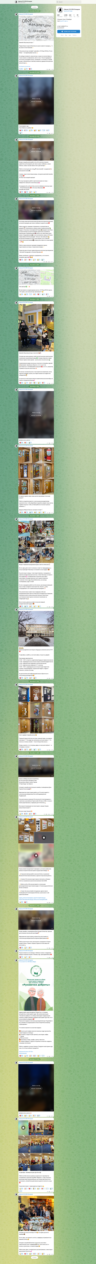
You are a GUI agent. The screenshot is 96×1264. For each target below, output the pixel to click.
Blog (66, 35)
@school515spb (68, 11)
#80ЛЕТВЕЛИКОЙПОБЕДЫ (26, 899)
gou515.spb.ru (64, 21)
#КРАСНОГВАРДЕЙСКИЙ (40, 899)
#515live (31, 1051)
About (62, 35)
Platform (74, 35)
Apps (70, 35)
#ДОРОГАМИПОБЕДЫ (40, 898)
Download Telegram (68, 31)
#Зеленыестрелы (23, 1051)
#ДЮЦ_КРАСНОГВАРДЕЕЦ (26, 898)
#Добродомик (23, 1053)
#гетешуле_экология (24, 66)
